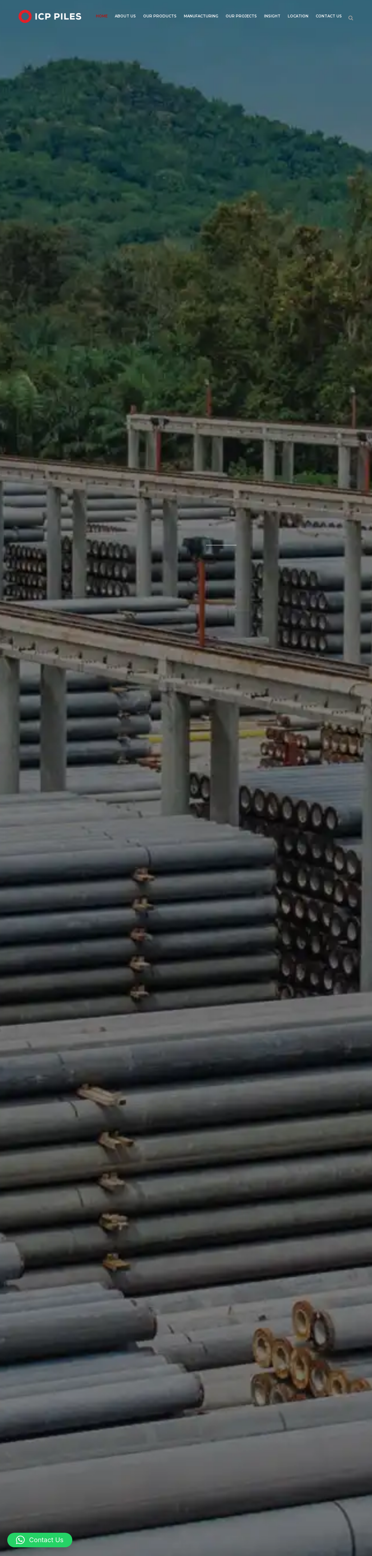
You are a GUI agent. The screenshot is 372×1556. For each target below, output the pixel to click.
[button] (39, 1540)
